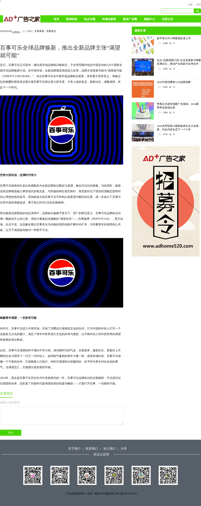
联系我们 (92, 448)
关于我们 (74, 448)
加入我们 (109, 448)
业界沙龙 (167, 19)
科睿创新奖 (109, 19)
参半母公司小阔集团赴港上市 (174, 38)
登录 (198, 4)
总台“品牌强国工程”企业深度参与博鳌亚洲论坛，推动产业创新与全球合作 (179, 62)
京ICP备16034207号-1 (126, 493)
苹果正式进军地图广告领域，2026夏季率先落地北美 (178, 105)
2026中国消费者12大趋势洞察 (174, 82)
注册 (190, 4)
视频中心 (149, 19)
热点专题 (89, 19)
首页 (56, 19)
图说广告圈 (130, 19)
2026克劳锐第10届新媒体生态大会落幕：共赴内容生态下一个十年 (178, 127)
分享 (124, 448)
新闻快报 (71, 19)
